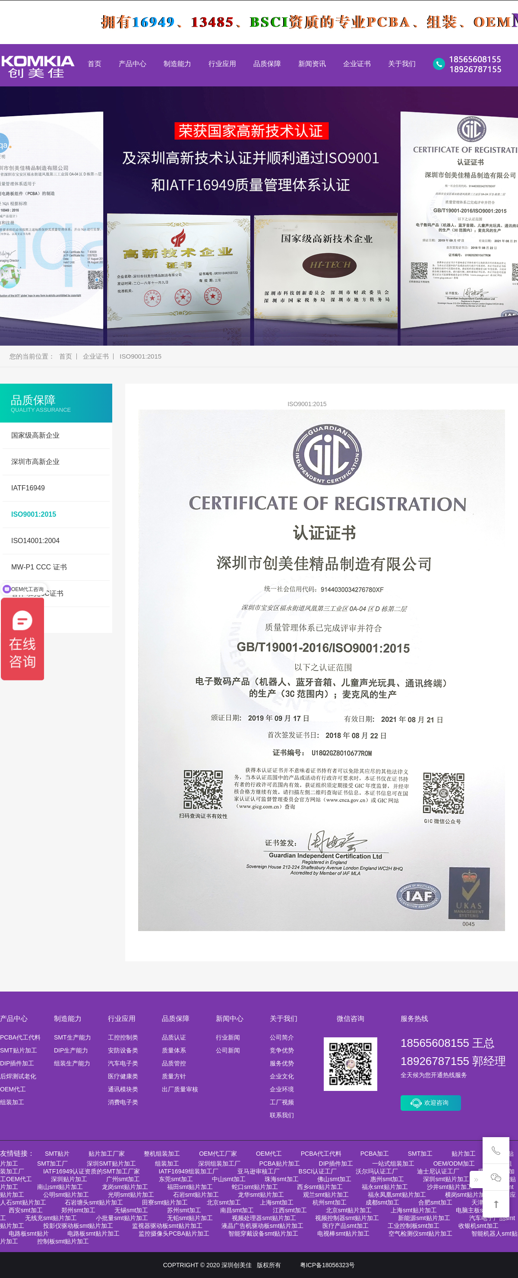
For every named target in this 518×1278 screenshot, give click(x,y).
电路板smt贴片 (29, 1233)
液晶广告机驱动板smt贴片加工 (262, 1225)
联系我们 (282, 1115)
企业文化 (282, 1076)
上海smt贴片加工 (414, 1210)
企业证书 (357, 63)
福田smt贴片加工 (190, 1186)
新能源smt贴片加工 (424, 1217)
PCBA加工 (374, 1153)
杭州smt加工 (330, 1202)
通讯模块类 (123, 1089)
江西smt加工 (290, 1210)
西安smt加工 (26, 1210)
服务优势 (282, 1063)
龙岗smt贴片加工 (125, 1186)
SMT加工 (420, 1153)
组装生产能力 (72, 1063)
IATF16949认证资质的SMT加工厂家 (91, 1171)
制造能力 (177, 63)
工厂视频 (282, 1102)
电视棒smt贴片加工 (343, 1233)
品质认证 (174, 1037)
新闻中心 (229, 1018)
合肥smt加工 (435, 1202)
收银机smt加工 (478, 1225)
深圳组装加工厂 (219, 1163)
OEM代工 (13, 1089)
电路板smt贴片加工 (93, 1233)
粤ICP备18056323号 (327, 1265)
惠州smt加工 (387, 1179)
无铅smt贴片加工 (190, 1217)
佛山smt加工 (334, 1179)
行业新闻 (228, 1037)
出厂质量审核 (180, 1089)
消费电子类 (123, 1102)
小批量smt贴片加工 (122, 1217)
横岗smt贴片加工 (468, 1194)
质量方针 (174, 1076)
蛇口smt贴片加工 (255, 1186)
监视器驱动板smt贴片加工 (167, 1225)
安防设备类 (123, 1050)
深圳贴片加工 (69, 1179)
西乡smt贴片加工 (320, 1186)
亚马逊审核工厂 (258, 1171)
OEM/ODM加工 (454, 1163)
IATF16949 (28, 488)
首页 (94, 63)
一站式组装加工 (393, 1163)
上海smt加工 (277, 1202)
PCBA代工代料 (20, 1037)
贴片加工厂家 (106, 1153)
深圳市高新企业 (35, 461)
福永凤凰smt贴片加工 (397, 1194)
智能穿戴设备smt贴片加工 (263, 1233)
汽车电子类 (123, 1063)
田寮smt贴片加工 (165, 1202)
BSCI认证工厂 (318, 1171)
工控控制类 (123, 1037)
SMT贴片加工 (18, 1050)
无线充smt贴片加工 (51, 1217)
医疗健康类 (123, 1076)
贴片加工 (464, 1153)
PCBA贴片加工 (279, 1163)
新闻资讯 (312, 63)
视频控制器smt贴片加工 (347, 1217)
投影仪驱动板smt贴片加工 (78, 1225)
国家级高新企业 (35, 435)
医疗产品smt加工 (345, 1225)
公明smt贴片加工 (66, 1194)
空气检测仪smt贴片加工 (420, 1233)
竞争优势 (282, 1050)
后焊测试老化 (18, 1076)
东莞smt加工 (176, 1179)
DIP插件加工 (17, 1063)
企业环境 (282, 1089)
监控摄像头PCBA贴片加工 (174, 1233)
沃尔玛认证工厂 (377, 1171)
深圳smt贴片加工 (446, 1179)
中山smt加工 (229, 1179)
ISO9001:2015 (140, 356)
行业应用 (222, 63)
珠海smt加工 (282, 1179)
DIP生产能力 (71, 1050)
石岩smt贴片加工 (196, 1194)
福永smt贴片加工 (385, 1186)
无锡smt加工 (131, 1210)
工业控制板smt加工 (414, 1225)
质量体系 (174, 1050)
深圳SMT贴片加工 (111, 1163)
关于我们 (402, 63)
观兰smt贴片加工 (326, 1194)
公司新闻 (228, 1050)
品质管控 (174, 1063)
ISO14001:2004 (35, 540)
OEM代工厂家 (218, 1153)
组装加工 (12, 1102)
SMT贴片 (57, 1153)
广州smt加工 (123, 1179)
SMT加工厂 (52, 1163)
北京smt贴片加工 (349, 1210)
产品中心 (132, 63)
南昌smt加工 (237, 1210)
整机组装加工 (162, 1153)
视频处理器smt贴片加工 (264, 1217)
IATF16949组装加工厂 (188, 1171)
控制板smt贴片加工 (63, 1241)
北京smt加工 (224, 1202)
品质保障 (267, 63)
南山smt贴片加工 (60, 1186)
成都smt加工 (383, 1202)
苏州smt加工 (184, 1210)
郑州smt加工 (78, 1210)
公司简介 (282, 1037)
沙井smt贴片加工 (450, 1186)
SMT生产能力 (72, 1037)
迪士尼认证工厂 (438, 1171)
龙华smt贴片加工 (261, 1194)
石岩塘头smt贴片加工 (94, 1202)
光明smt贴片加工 (131, 1194)
